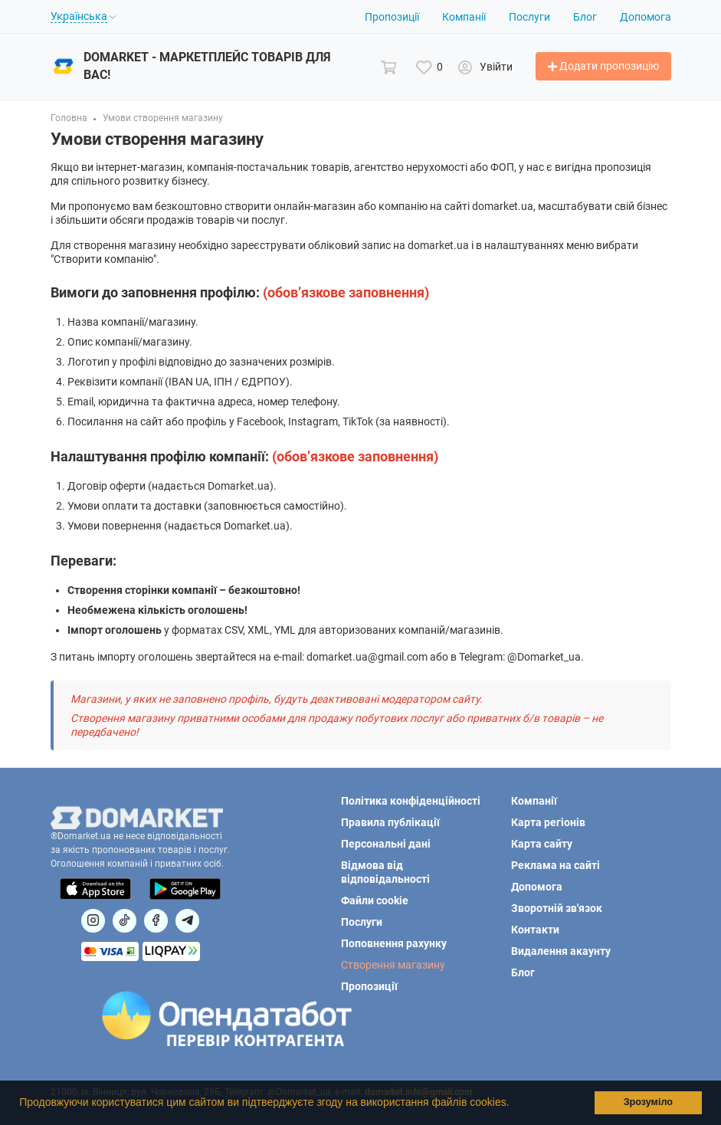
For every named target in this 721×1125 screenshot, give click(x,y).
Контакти (535, 929)
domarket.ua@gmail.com (367, 657)
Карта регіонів (548, 822)
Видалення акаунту (561, 951)
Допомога (645, 17)
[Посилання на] (93, 921)
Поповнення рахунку (394, 943)
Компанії (464, 17)
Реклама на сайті (555, 865)
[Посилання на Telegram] (187, 921)
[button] (514, 1104)
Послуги (529, 17)
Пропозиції (392, 17)
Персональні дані (386, 844)
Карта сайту (541, 844)
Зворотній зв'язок (556, 908)
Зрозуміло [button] (648, 1102)
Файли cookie (374, 900)
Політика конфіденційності (410, 801)
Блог (585, 17)
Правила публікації (390, 822)
